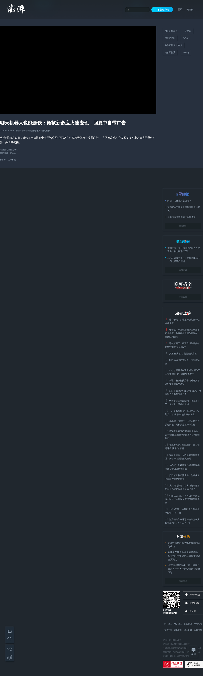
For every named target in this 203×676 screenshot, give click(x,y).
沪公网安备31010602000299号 (177, 644)
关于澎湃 (168, 624)
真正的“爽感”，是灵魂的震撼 (183, 353)
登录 (180, 9)
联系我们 (188, 624)
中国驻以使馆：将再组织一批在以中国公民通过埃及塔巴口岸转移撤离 (182, 499)
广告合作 (198, 624)
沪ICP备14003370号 (172, 640)
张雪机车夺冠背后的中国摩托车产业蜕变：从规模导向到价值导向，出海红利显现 (182, 333)
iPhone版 (194, 603)
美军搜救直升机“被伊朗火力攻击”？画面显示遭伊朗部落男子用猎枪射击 (182, 435)
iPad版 (193, 611)
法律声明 (168, 630)
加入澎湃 (178, 624)
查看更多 (183, 226)
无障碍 (190, 9)
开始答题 (183, 297)
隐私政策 (178, 630)
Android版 (195, 594)
